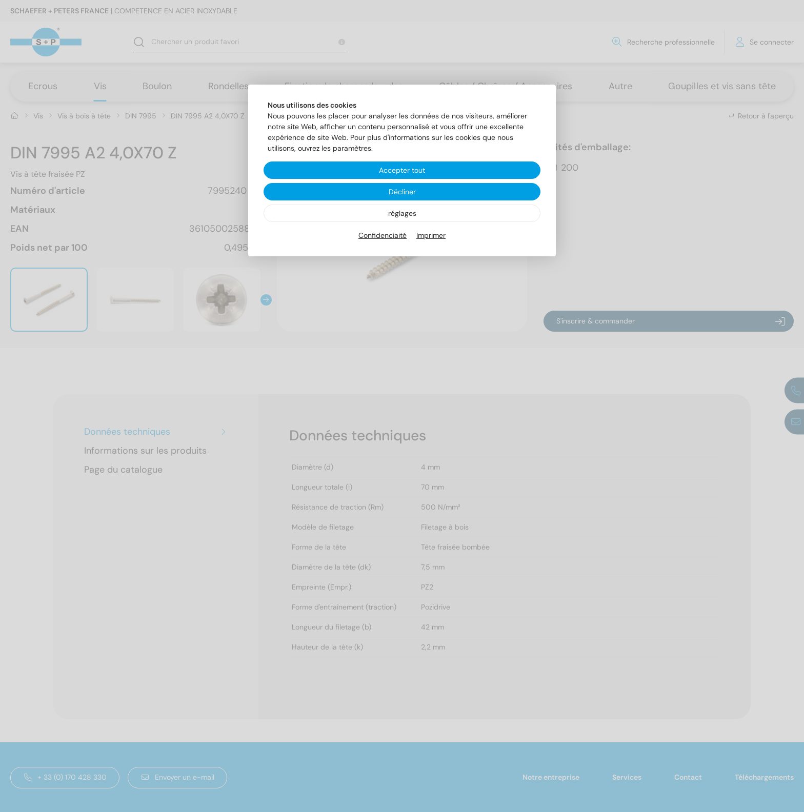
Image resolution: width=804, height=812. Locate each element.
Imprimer (431, 235)
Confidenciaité (382, 235)
